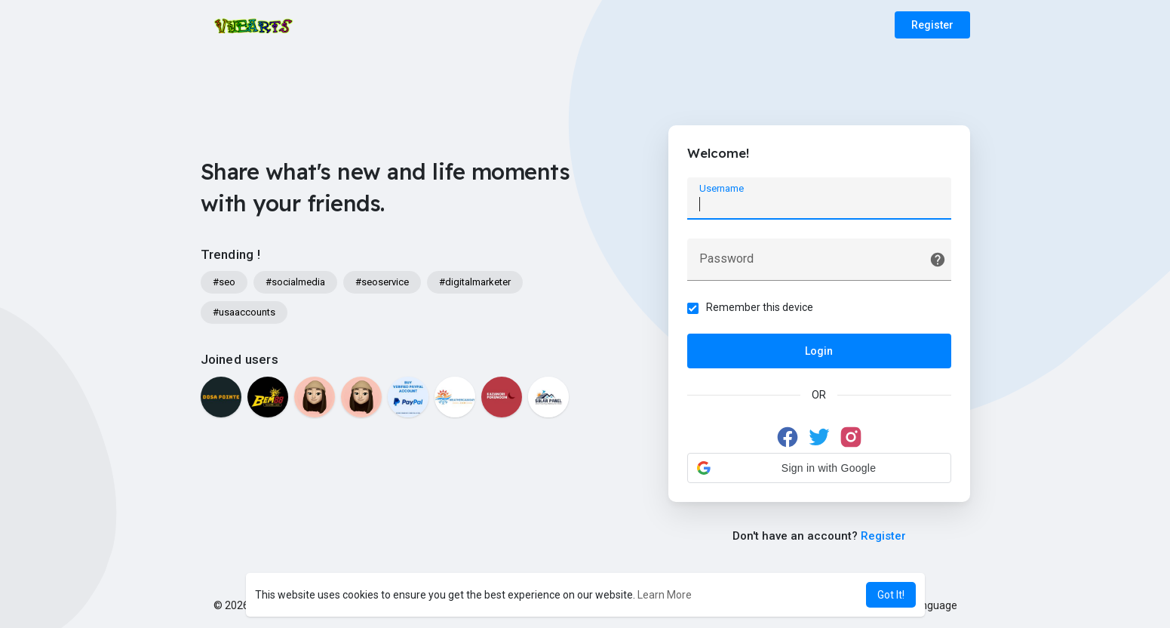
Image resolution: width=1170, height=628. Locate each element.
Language (927, 605)
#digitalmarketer (475, 282)
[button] (819, 468)
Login (819, 351)
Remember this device (759, 307)
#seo (224, 282)
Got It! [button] (890, 595)
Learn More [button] (664, 595)
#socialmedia (295, 282)
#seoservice (382, 282)
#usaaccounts (244, 312)
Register (932, 25)
